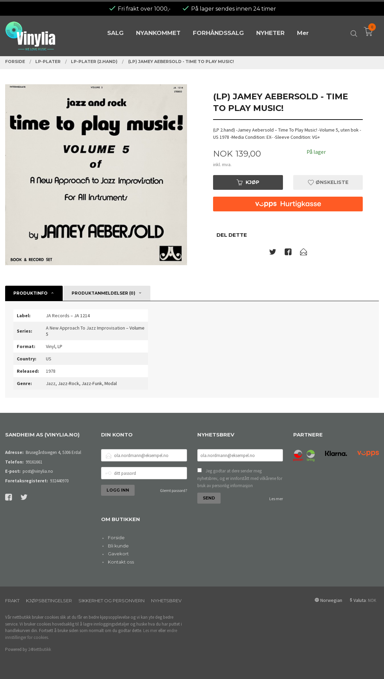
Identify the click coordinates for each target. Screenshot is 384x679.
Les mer (276, 498)
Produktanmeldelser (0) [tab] (103, 293)
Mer (303, 31)
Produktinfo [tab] (30, 293)
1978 (50, 371)
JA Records (58, 315)
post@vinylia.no (38, 471)
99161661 (34, 462)
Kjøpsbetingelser (49, 600)
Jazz (50, 383)
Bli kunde (118, 545)
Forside (116, 537)
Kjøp (248, 182)
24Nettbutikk (39, 649)
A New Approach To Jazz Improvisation (85, 328)
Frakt (12, 600)
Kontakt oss (121, 562)
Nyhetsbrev (166, 600)
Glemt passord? (173, 490)
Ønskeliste (328, 182)
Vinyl (50, 346)
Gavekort (118, 553)
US (48, 359)
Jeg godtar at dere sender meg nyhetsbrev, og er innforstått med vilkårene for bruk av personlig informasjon (239, 478)
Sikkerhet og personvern (111, 600)
